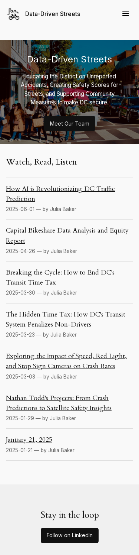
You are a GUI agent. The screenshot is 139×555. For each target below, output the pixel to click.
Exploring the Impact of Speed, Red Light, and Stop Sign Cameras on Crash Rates (66, 361)
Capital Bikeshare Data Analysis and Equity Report (67, 235)
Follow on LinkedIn (70, 535)
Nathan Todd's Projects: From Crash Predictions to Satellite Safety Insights (59, 403)
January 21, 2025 (29, 439)
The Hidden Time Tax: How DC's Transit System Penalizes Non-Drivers (65, 319)
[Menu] (125, 14)
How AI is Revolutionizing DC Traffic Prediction (60, 194)
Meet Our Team (69, 123)
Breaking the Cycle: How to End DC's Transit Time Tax (60, 277)
